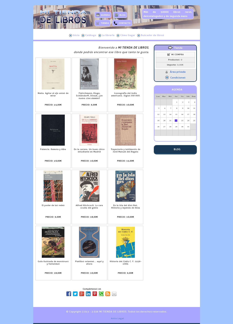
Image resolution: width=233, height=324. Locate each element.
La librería (106, 35)
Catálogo (88, 35)
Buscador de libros (150, 35)
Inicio (74, 35)
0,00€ (175, 65)
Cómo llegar (126, 35)
